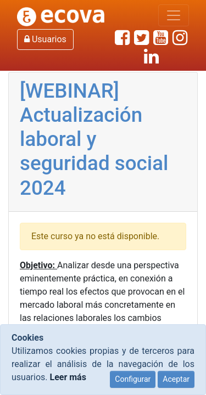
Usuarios (45, 39)
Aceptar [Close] (176, 379)
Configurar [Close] (133, 379)
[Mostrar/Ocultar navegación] (173, 15)
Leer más (67, 377)
